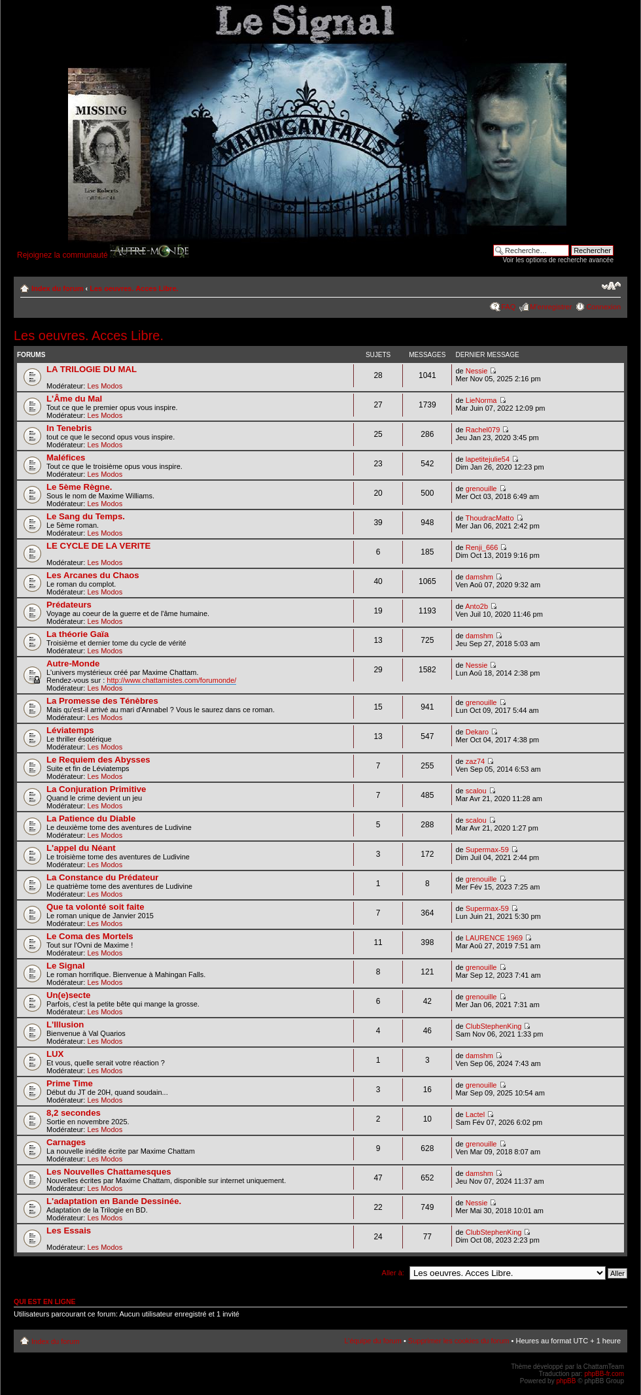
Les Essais (68, 1230)
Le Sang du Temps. (85, 516)
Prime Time (69, 1083)
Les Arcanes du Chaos (92, 575)
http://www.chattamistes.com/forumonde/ (171, 680)
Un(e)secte (68, 995)
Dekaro (477, 732)
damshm (479, 577)
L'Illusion (65, 1024)
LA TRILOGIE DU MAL (91, 369)
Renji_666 (482, 547)
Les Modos (104, 386)
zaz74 (475, 761)
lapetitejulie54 (488, 459)
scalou (476, 791)
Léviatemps (70, 730)
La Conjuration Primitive (96, 789)
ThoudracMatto (490, 518)
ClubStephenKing (494, 1026)
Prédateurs (69, 605)
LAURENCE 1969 (494, 938)
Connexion (603, 307)
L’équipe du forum (372, 1341)
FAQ (508, 307)
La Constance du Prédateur (102, 877)
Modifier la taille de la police (611, 286)
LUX (54, 1054)
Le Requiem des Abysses (98, 760)
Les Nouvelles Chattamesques (108, 1172)
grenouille (481, 488)
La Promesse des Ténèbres (102, 701)
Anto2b (476, 606)
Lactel (475, 1114)
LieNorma (481, 400)
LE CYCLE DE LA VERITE (98, 546)
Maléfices (65, 457)
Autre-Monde (72, 663)
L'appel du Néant (81, 848)
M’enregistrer (551, 307)
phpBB (566, 1381)
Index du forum (57, 288)
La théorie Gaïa (77, 634)
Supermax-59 (487, 849)
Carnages (66, 1142)
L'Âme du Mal (74, 399)
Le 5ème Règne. (79, 487)
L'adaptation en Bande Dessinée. (113, 1201)
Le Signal (65, 966)
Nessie (477, 371)
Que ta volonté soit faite (95, 907)
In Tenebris (69, 428)
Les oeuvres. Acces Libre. (134, 288)
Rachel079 (483, 430)
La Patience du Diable (90, 818)
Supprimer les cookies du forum (459, 1341)
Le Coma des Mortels (89, 936)
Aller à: (393, 1273)
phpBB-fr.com (604, 1373)
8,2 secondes (73, 1113)
